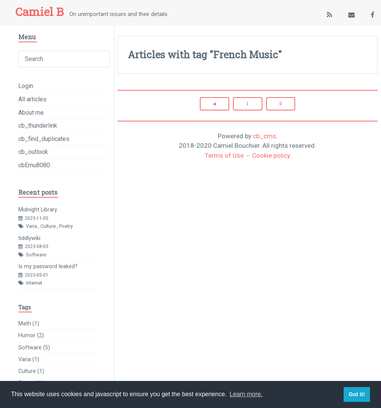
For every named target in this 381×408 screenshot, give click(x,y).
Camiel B (39, 11)
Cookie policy (271, 155)
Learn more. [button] (246, 394)
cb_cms (264, 136)
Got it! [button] (357, 394)
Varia (31, 226)
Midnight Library (37, 209)
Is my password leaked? (47, 266)
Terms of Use (224, 155)
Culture (48, 226)
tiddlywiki (29, 238)
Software (36, 255)
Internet (34, 283)
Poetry (66, 226)
